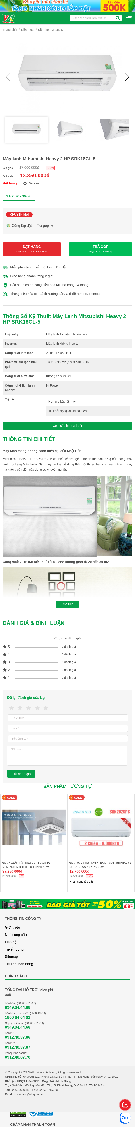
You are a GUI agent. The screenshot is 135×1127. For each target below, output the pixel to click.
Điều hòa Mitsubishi (51, 29)
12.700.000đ (79, 871)
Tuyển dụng (14, 949)
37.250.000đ (12, 871)
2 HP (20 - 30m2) (19, 196)
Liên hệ (11, 942)
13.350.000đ (35, 175)
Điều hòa (27, 29)
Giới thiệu (12, 927)
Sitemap (11, 957)
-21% (50, 168)
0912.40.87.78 (17, 1057)
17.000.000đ (29, 168)
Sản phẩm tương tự (67, 786)
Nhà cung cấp (16, 935)
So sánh (31, 183)
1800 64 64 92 (17, 1017)
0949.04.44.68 (17, 1007)
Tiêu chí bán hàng (19, 964)
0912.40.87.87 (17, 1047)
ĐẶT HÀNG (32, 249)
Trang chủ (10, 29)
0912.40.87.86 (17, 1037)
